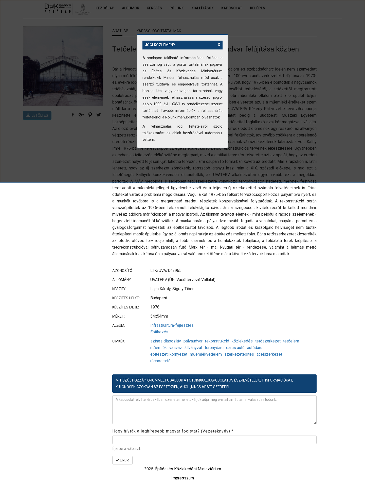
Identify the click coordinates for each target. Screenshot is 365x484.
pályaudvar (193, 341)
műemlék (158, 347)
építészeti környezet (168, 354)
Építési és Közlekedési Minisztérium (188, 468)
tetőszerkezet (268, 341)
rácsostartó (160, 360)
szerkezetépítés (239, 354)
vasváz (175, 347)
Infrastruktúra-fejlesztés (172, 325)
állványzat (193, 347)
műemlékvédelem (206, 354)
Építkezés (159, 332)
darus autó (235, 347)
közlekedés (242, 341)
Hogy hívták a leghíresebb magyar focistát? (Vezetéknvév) (172, 431)
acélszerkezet (269, 354)
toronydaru (214, 347)
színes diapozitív (165, 341)
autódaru (254, 347)
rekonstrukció (217, 341)
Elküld (122, 460)
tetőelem (291, 341)
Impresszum (182, 478)
